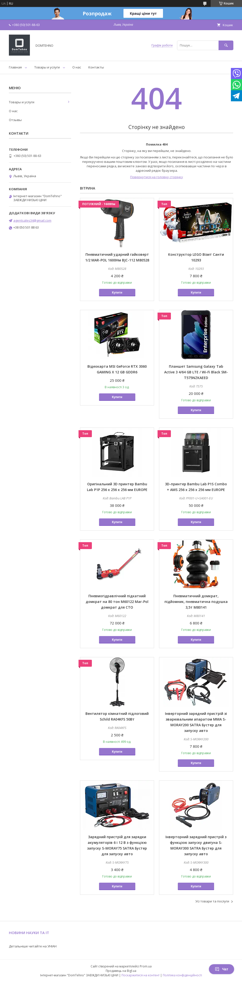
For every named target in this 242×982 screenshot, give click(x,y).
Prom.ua (146, 966)
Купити (117, 292)
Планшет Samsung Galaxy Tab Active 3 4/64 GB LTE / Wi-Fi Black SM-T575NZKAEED (196, 372)
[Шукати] (226, 45)
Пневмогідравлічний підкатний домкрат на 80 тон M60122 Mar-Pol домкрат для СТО (117, 602)
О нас (76, 67)
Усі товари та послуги (212, 901)
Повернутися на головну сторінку (156, 177)
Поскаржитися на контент (140, 975)
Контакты (96, 67)
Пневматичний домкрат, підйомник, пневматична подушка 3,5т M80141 (196, 602)
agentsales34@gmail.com (32, 220)
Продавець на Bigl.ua (121, 971)
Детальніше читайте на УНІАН (33, 946)
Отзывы (15, 120)
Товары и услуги (47, 67)
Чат (221, 969)
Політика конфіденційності (182, 975)
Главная (15, 67)
